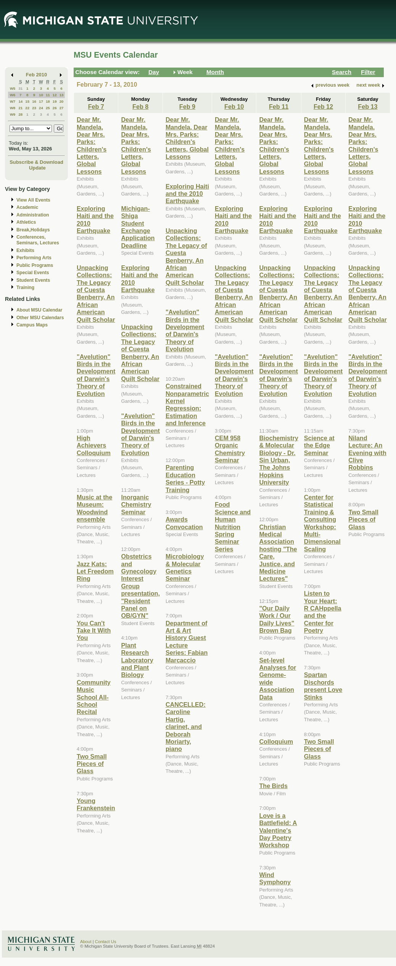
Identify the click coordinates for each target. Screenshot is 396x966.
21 (20, 108)
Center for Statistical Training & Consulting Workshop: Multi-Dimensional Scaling (322, 523)
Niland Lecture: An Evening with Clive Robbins (367, 453)
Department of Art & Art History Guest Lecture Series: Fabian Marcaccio (187, 642)
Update (37, 168)
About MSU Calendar (39, 310)
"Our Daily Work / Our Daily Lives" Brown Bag (276, 619)
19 (55, 101)
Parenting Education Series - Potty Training (185, 478)
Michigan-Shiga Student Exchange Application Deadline (138, 227)
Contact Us (105, 941)
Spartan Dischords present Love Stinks (323, 685)
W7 (13, 101)
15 (27, 101)
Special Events (32, 272)
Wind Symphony (275, 878)
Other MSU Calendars (40, 317)
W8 (13, 108)
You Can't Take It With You (94, 630)
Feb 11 (278, 106)
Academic (27, 207)
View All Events (33, 200)
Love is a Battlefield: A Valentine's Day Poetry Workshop (278, 830)
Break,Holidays (33, 230)
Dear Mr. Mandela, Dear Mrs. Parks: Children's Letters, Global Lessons (91, 145)
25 (48, 108)
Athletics (26, 222)
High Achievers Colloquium (94, 445)
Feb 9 (187, 106)
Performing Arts (34, 257)
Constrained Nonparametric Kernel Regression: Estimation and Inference (187, 404)
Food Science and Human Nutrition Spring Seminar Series (233, 526)
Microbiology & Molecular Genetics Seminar (185, 567)
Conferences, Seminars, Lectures (37, 240)
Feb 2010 (36, 75)
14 (20, 101)
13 (62, 95)
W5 (13, 88)
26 (55, 108)
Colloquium (276, 741)
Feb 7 (96, 106)
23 (34, 108)
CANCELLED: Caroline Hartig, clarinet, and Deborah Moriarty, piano (186, 726)
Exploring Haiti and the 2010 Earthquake (187, 194)
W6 (13, 95)
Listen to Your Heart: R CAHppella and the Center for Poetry (322, 612)
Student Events (33, 280)
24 (41, 108)
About (86, 941)
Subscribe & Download (36, 162)
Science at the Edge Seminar (319, 445)
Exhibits (25, 250)
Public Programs (34, 265)
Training (25, 287)
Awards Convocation (184, 523)
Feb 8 (140, 106)
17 (41, 101)
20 (62, 101)
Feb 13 (367, 106)
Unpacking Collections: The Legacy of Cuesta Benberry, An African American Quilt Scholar (96, 293)
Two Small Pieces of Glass (92, 764)
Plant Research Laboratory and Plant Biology (137, 660)
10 (41, 95)
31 (20, 88)
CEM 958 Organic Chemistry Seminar (230, 449)
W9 (13, 114)
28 (20, 114)
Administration (32, 215)
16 (34, 101)
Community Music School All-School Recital (94, 697)
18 (48, 101)
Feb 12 (323, 106)
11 (48, 95)
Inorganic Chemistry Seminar (136, 504)
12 (55, 95)
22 (27, 108)
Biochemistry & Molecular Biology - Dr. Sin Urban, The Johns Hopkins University (278, 460)
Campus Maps (32, 325)
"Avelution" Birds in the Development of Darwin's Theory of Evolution (96, 375)
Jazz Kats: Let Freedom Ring (95, 571)
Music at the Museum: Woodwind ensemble (94, 508)
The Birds (273, 785)
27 (62, 108)
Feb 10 (234, 106)
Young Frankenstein (96, 804)
